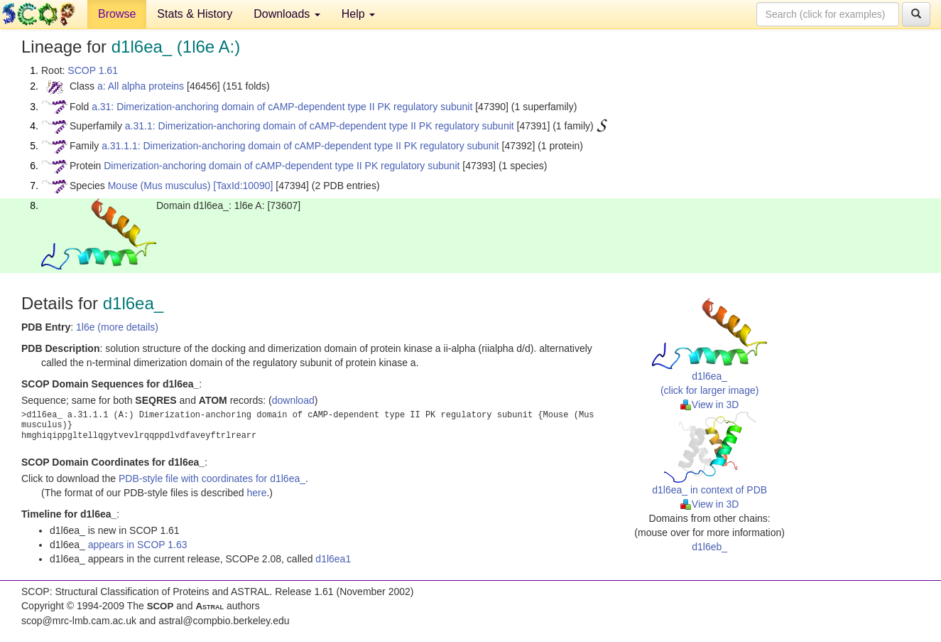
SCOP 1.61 (92, 70)
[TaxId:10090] (243, 185)
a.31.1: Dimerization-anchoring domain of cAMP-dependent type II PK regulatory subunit (319, 126)
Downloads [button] (287, 14)
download (293, 400)
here (256, 492)
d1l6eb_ (709, 546)
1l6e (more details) (117, 327)
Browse (117, 14)
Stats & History (194, 14)
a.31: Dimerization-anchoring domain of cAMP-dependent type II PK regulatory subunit (282, 106)
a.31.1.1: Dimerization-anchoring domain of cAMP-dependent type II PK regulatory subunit (300, 145)
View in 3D (709, 404)
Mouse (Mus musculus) (159, 185)
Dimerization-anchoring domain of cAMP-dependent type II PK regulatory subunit (281, 165)
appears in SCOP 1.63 (137, 544)
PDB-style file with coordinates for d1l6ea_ (212, 478)
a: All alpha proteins (140, 86)
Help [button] (358, 14)
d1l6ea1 (333, 559)
